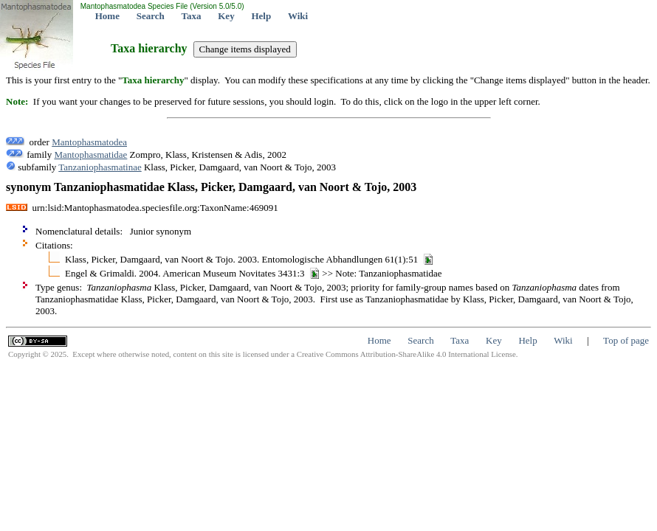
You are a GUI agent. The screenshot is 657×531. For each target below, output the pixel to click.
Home (107, 15)
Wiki (298, 15)
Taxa (192, 15)
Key (226, 15)
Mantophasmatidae (90, 154)
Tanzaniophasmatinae (99, 167)
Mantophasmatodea (89, 142)
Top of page (626, 340)
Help (261, 15)
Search (151, 15)
